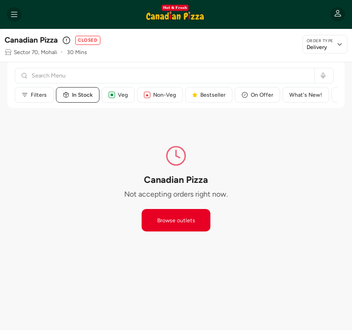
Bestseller (209, 95)
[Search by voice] (322, 75)
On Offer (257, 95)
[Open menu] (14, 14)
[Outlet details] (66, 40)
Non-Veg (160, 95)
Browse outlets (176, 220)
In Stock (78, 95)
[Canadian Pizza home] (176, 14)
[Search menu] (170, 76)
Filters (34, 95)
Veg (118, 95)
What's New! (305, 95)
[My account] (337, 14)
